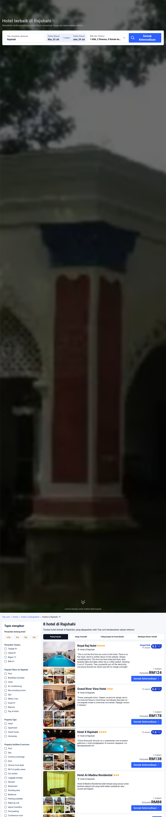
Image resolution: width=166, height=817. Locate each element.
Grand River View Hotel (91, 689)
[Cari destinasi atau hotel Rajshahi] (25, 38)
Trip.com (6, 617)
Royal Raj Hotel (86, 645)
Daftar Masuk (54, 36)
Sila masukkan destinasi (17, 36)
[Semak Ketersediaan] (145, 38)
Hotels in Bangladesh (30, 617)
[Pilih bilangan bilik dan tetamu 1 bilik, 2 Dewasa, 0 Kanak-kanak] (108, 37)
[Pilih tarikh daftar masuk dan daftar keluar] (56, 37)
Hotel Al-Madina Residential (94, 775)
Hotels (15, 617)
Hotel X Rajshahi (87, 732)
